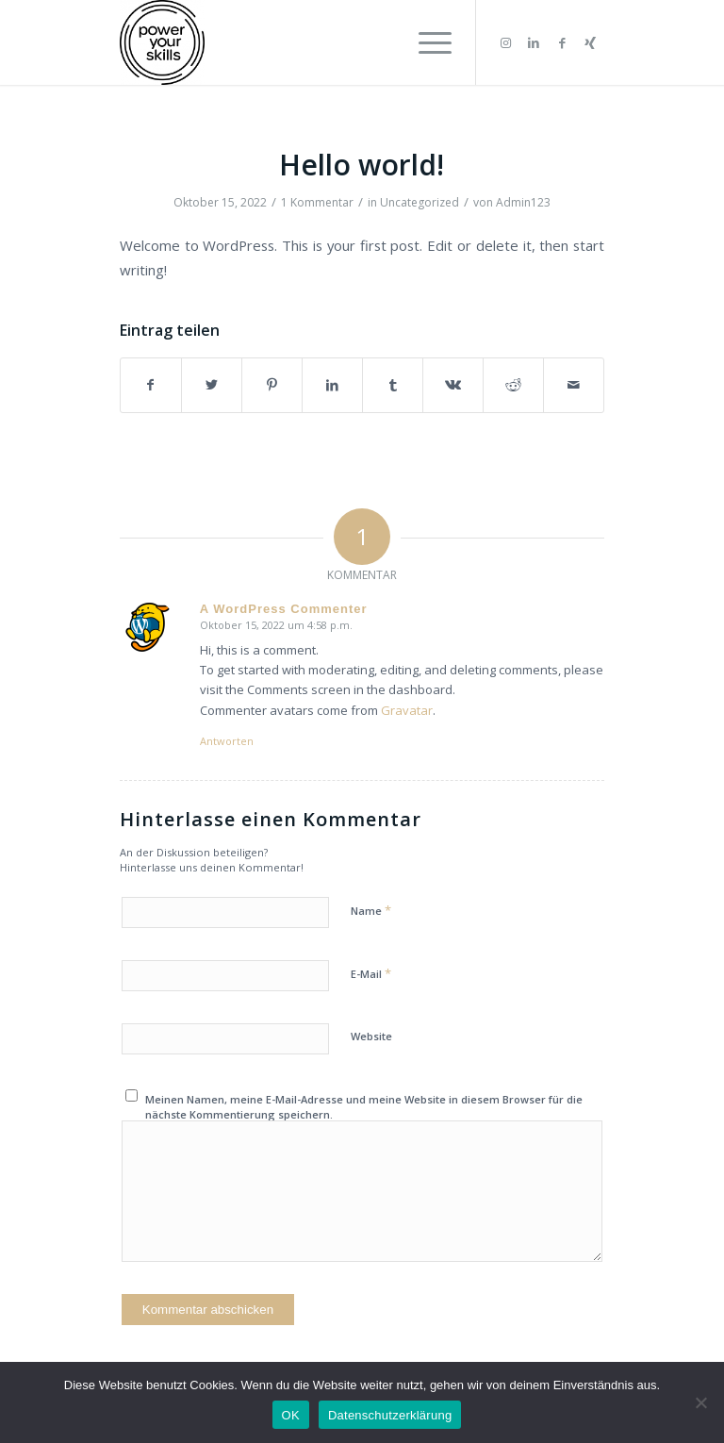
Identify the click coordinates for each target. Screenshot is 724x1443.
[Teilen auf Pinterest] (272, 384)
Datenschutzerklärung (390, 1415)
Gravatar (407, 710)
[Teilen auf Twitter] (211, 384)
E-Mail (371, 973)
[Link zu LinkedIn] (533, 42)
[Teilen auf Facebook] (151, 384)
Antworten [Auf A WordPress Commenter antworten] (227, 741)
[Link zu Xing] (590, 42)
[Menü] (426, 42)
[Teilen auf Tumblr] (392, 384)
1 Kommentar (317, 202)
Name (371, 910)
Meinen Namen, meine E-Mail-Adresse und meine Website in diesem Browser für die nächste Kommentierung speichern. (364, 1107)
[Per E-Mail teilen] (573, 384)
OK (291, 1415)
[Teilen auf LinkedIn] (332, 384)
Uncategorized (419, 202)
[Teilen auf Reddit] (513, 384)
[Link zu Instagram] (505, 42)
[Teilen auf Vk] (453, 384)
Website (371, 1036)
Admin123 (523, 202)
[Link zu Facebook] (562, 42)
